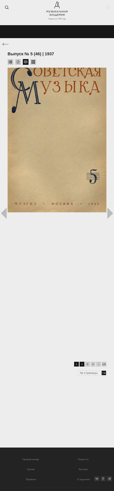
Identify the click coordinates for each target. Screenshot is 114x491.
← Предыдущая (6, 44)
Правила (31, 479)
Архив (31, 469)
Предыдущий (4, 213)
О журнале (83, 479)
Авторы (83, 469)
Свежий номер (30, 459)
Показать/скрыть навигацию (108, 7)
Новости (83, 459)
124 (104, 364)
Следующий (110, 213)
